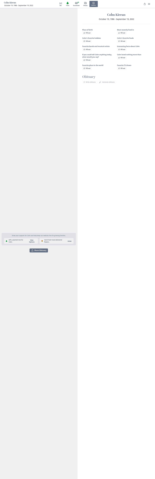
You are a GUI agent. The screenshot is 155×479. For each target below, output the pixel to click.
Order (70, 241)
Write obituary (90, 82)
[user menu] (149, 4)
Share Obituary (38, 250)
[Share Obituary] (145, 4)
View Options (31, 241)
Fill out (87, 33)
